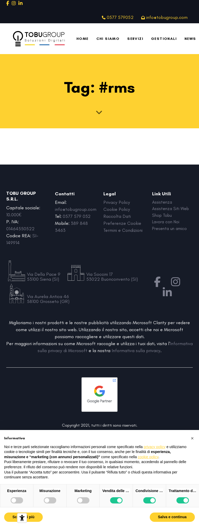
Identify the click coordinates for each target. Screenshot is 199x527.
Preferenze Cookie (122, 223)
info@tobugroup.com (75, 209)
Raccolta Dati (117, 216)
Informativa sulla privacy (136, 350)
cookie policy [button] (148, 457)
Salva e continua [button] (172, 517)
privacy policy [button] (155, 447)
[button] (192, 438)
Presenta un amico (171, 230)
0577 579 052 (77, 216)
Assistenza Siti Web (171, 209)
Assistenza (163, 202)
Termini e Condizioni (123, 230)
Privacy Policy (117, 202)
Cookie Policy (116, 209)
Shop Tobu (163, 216)
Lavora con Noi (167, 223)
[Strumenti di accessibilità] (22, 518)
